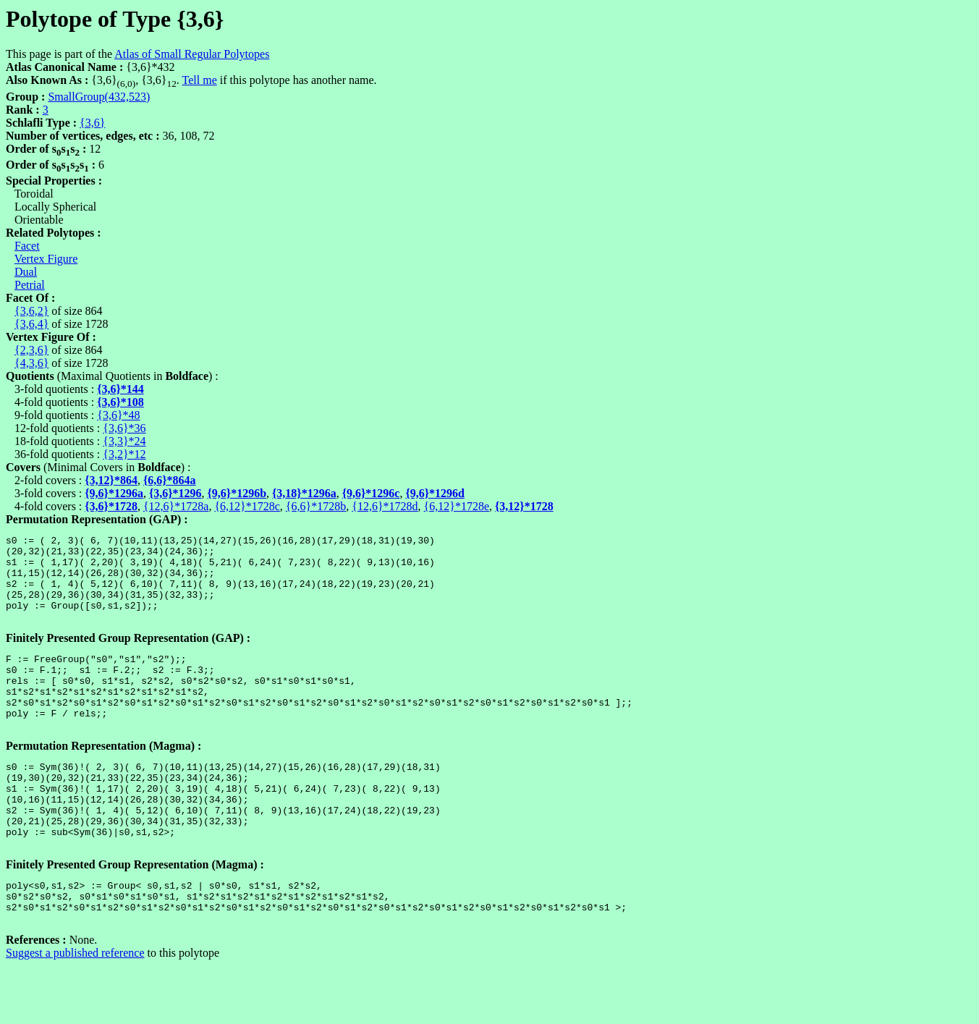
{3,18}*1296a (304, 493)
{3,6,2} (31, 311)
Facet (27, 246)
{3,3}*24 (124, 441)
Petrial (29, 285)
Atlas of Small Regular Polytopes (191, 54)
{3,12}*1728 (524, 506)
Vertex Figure (46, 259)
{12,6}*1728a (175, 506)
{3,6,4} (31, 324)
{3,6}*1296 (175, 493)
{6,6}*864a (169, 480)
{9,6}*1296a (114, 493)
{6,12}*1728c (246, 506)
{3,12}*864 (111, 480)
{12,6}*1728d (385, 506)
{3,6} (92, 123)
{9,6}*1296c (371, 493)
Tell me (199, 80)
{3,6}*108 (120, 402)
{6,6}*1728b (316, 506)
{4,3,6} (31, 363)
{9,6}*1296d (435, 493)
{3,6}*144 (120, 389)
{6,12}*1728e (456, 506)
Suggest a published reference (75, 1011)
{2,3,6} (31, 350)
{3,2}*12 (124, 454)
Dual (25, 272)
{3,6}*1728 (111, 506)
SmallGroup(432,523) (99, 96)
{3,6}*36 (124, 428)
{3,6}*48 (118, 415)
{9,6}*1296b (237, 493)
